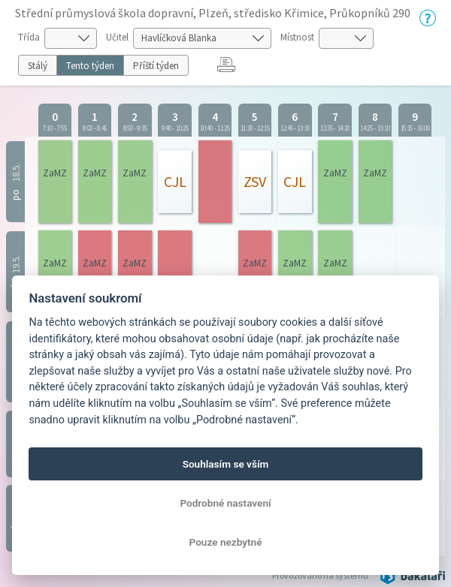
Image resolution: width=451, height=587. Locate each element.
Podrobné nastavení (225, 503)
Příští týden (156, 65)
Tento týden (90, 65)
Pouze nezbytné (225, 542)
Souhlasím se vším (226, 464)
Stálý (37, 65)
